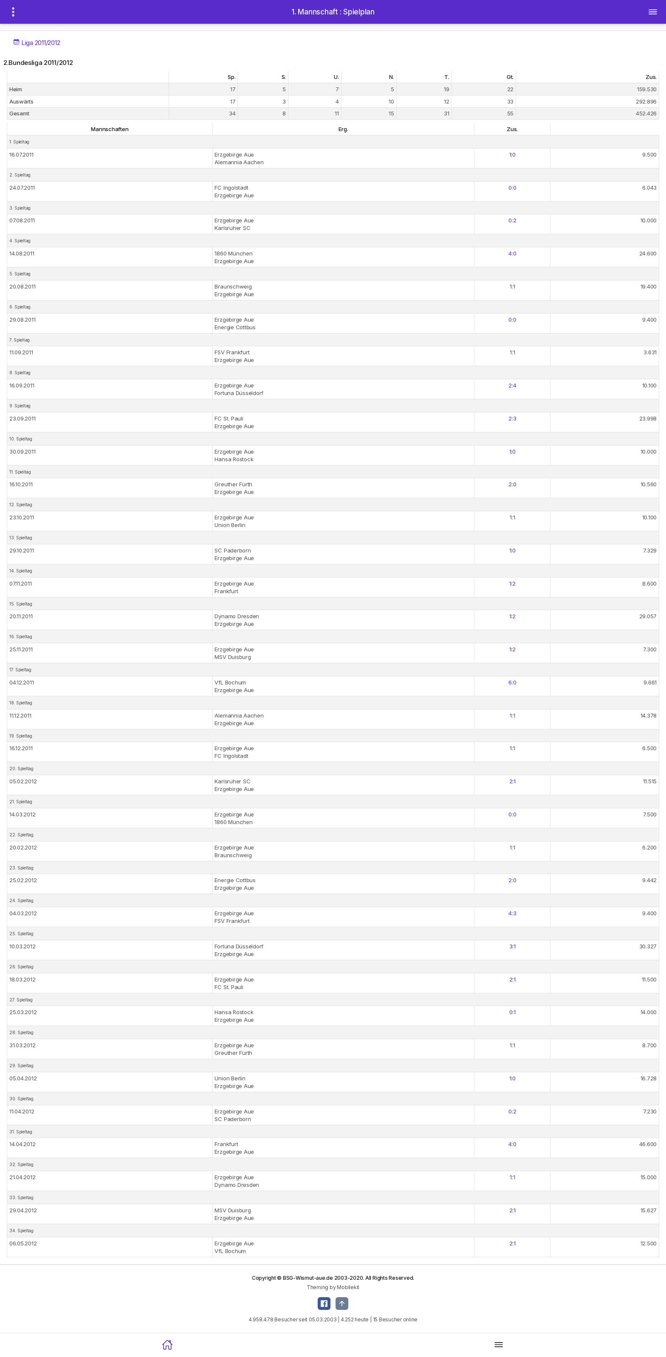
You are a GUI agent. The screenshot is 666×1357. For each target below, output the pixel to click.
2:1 (512, 781)
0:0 (512, 187)
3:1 (512, 946)
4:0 (512, 253)
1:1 (512, 286)
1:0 (512, 154)
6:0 (512, 682)
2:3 (512, 418)
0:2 (512, 220)
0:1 (512, 1012)
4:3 (512, 913)
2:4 (512, 385)
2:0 (512, 484)
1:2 (512, 583)
